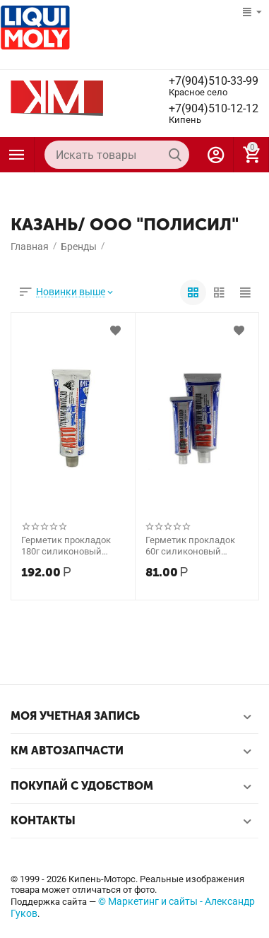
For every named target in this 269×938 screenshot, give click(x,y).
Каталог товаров (17, 155)
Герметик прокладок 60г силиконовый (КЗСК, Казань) (190, 546)
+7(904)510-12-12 (213, 108)
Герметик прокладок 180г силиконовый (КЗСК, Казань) (66, 546)
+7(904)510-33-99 (213, 81)
